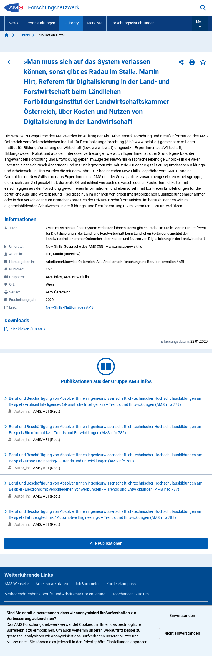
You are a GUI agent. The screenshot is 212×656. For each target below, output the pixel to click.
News (13, 23)
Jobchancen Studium (130, 594)
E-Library (71, 23)
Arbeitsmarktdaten (52, 583)
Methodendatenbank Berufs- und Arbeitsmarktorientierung (54, 594)
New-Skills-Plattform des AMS (70, 307)
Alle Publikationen (106, 543)
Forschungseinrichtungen (132, 23)
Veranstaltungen (40, 23)
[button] (200, 23)
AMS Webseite (16, 583)
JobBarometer (87, 583)
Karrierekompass (121, 583)
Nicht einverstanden (182, 633)
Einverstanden (182, 615)
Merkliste (94, 23)
